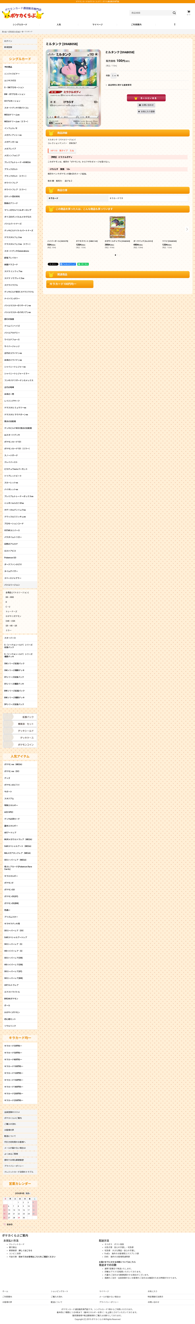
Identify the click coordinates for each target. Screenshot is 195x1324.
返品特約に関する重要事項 (118, 85)
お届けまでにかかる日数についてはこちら (117, 1262)
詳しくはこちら (25, 1250)
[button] (175, 25)
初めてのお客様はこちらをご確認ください (37, 1257)
